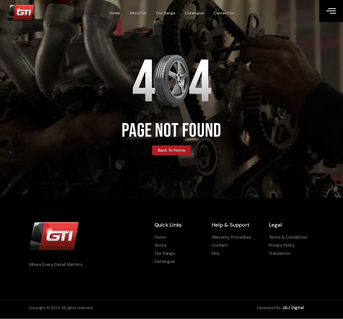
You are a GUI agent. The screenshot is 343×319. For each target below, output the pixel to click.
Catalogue (193, 13)
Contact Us (223, 13)
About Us (137, 13)
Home (114, 13)
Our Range (165, 13)
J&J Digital (292, 307)
